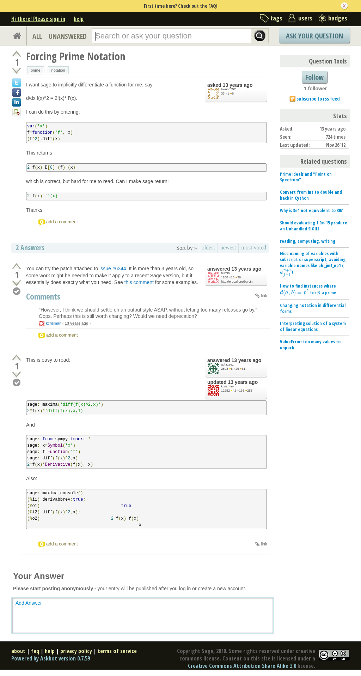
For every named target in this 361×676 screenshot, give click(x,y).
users (305, 18)
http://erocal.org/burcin (237, 281)
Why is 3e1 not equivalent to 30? (311, 210)
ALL (37, 36)
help (79, 19)
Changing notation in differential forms (312, 308)
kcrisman (53, 323)
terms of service (117, 651)
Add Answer (29, 603)
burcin (225, 273)
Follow (314, 77)
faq (35, 651)
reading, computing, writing (307, 241)
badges (337, 18)
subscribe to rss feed (318, 98)
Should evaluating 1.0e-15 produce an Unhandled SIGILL (313, 225)
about (18, 651)
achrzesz (227, 364)
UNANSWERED (68, 36)
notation (58, 70)
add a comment (62, 221)
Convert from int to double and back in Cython (311, 195)
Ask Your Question (314, 36)
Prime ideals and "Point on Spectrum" (306, 177)
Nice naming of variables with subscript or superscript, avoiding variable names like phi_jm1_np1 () (312, 262)
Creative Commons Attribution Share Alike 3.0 (242, 666)
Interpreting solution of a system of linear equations (313, 326)
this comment (139, 282)
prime (36, 70)
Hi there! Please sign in (38, 19)
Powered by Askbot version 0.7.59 (50, 658)
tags (276, 18)
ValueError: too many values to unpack (310, 344)
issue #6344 (112, 268)
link (264, 295)
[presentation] (286, 272)
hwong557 (228, 89)
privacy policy (76, 651)
